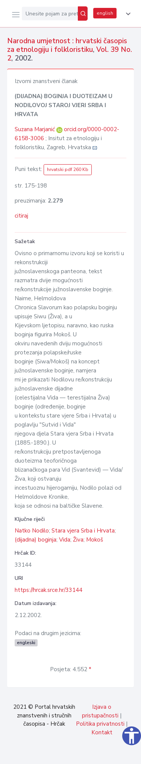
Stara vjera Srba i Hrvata (83, 530)
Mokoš (94, 539)
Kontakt (101, 732)
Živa (78, 539)
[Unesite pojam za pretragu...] (49, 13)
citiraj (21, 215)
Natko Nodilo (32, 530)
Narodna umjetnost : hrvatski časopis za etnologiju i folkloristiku (67, 45)
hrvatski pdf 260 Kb (67, 169)
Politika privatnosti (100, 724)
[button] (126, 14)
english (105, 13)
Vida (64, 539)
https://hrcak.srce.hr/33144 (48, 590)
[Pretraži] (83, 13)
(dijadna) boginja (35, 539)
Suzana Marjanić (35, 129)
